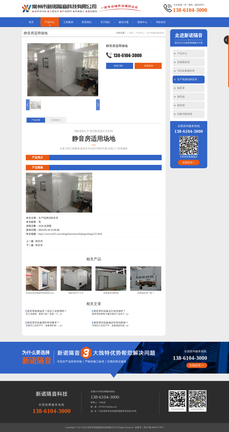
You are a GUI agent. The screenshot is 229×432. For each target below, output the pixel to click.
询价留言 (161, 22)
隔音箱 (181, 96)
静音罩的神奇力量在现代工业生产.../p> (110, 314)
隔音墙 (181, 105)
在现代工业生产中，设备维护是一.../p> (44, 325)
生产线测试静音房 (187, 79)
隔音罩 (181, 88)
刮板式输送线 (184, 114)
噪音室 (39, 245)
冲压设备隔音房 (186, 70)
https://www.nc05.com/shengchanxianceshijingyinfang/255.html (70, 234)
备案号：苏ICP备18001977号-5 (149, 427)
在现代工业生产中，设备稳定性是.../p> (110, 325)
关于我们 (105, 22)
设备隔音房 (183, 62)
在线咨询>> (188, 162)
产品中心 (50, 22)
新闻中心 (142, 22)
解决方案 (124, 22)
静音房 (39, 241)
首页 (31, 22)
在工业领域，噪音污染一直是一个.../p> (44, 314)
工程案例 (68, 22)
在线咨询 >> (196, 365)
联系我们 (87, 22)
